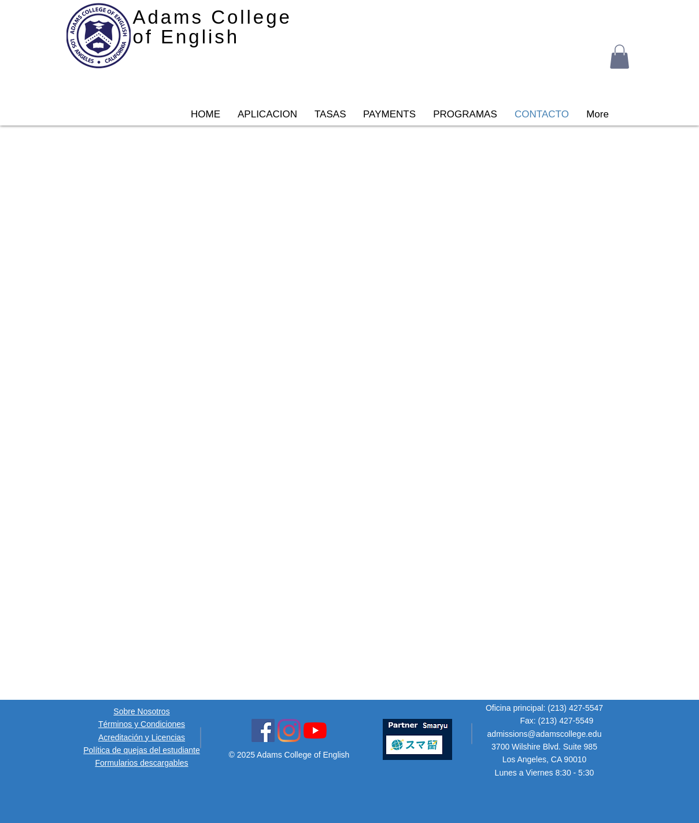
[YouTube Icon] (315, 730)
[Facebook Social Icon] (263, 730)
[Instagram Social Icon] (289, 730)
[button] (619, 57)
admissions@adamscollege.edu (544, 734)
